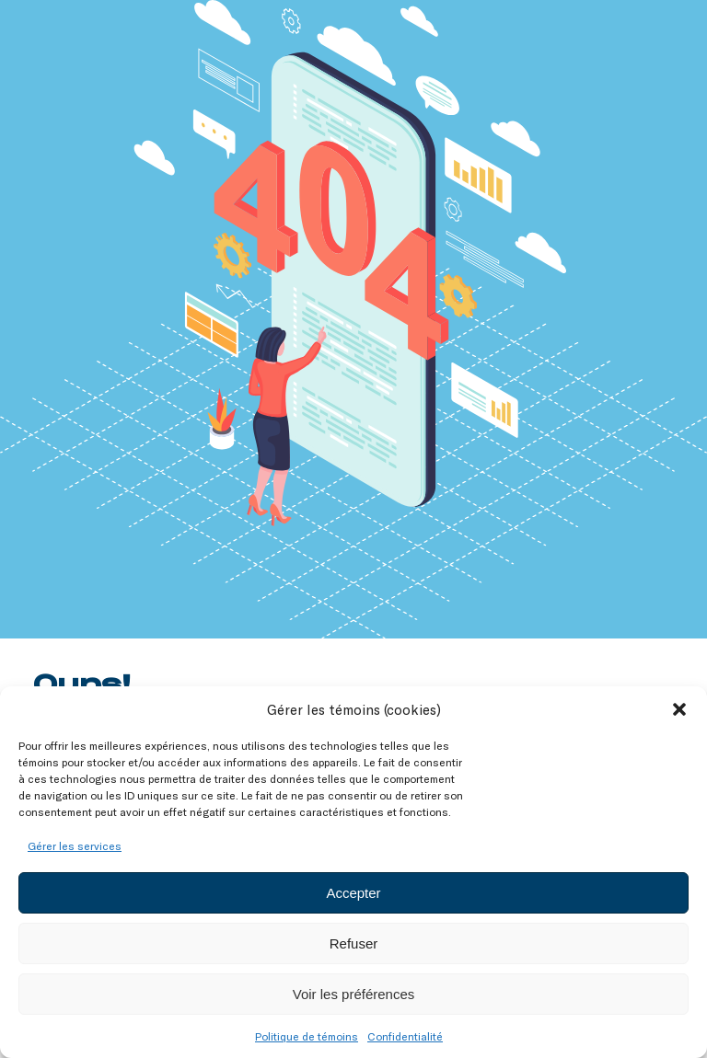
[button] (679, 709)
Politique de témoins (306, 1035)
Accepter (353, 893)
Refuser (354, 943)
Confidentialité (405, 1035)
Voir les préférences (354, 994)
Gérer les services (75, 845)
